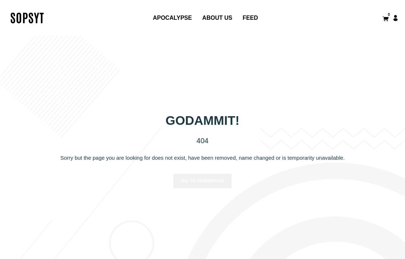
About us (217, 18)
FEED (250, 18)
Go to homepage (202, 180)
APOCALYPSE (172, 18)
